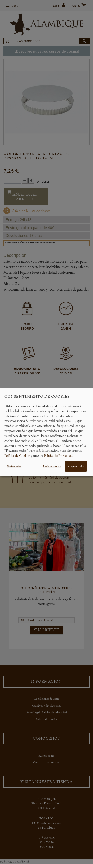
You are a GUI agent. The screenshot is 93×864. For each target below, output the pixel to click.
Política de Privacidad (58, 455)
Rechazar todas (52, 466)
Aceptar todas (76, 466)
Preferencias (14, 466)
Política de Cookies (17, 455)
